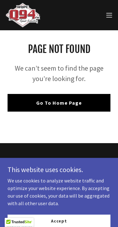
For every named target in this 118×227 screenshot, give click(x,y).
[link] (23, 15)
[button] (109, 15)
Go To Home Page (59, 103)
